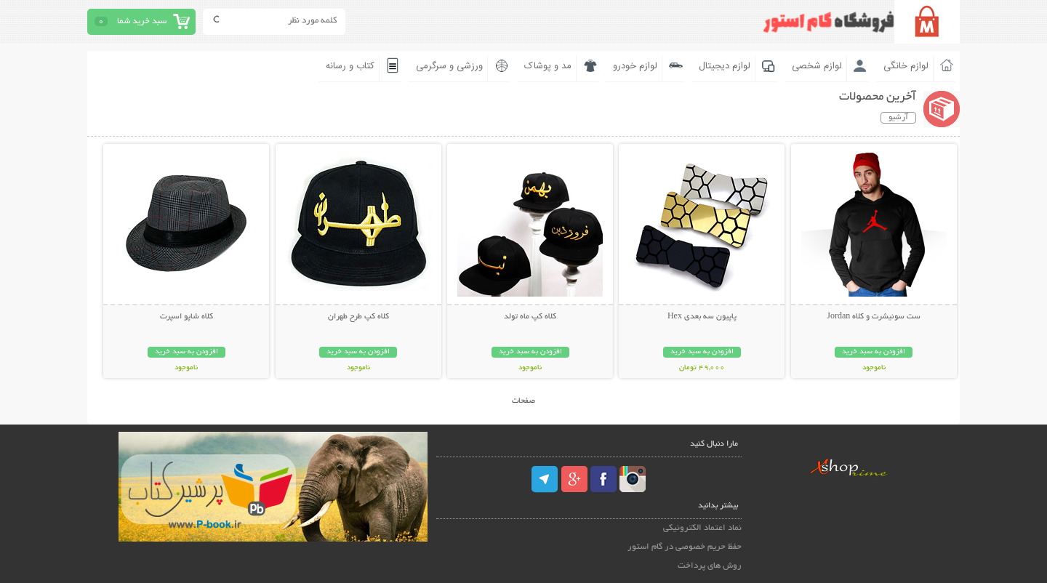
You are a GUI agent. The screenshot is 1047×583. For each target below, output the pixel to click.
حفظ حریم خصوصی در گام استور (684, 547)
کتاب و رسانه (350, 66)
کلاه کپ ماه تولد (530, 317)
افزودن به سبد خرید (873, 352)
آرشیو (898, 117)
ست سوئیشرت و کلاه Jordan (873, 317)
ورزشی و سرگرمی (449, 66)
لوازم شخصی (817, 66)
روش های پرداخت (710, 566)
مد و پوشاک (547, 66)
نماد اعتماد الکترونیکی (702, 528)
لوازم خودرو (635, 66)
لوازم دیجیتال (724, 66)
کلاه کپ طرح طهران (358, 317)
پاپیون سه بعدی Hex (702, 317)
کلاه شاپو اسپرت (186, 317)
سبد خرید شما (142, 21)
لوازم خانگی (905, 66)
